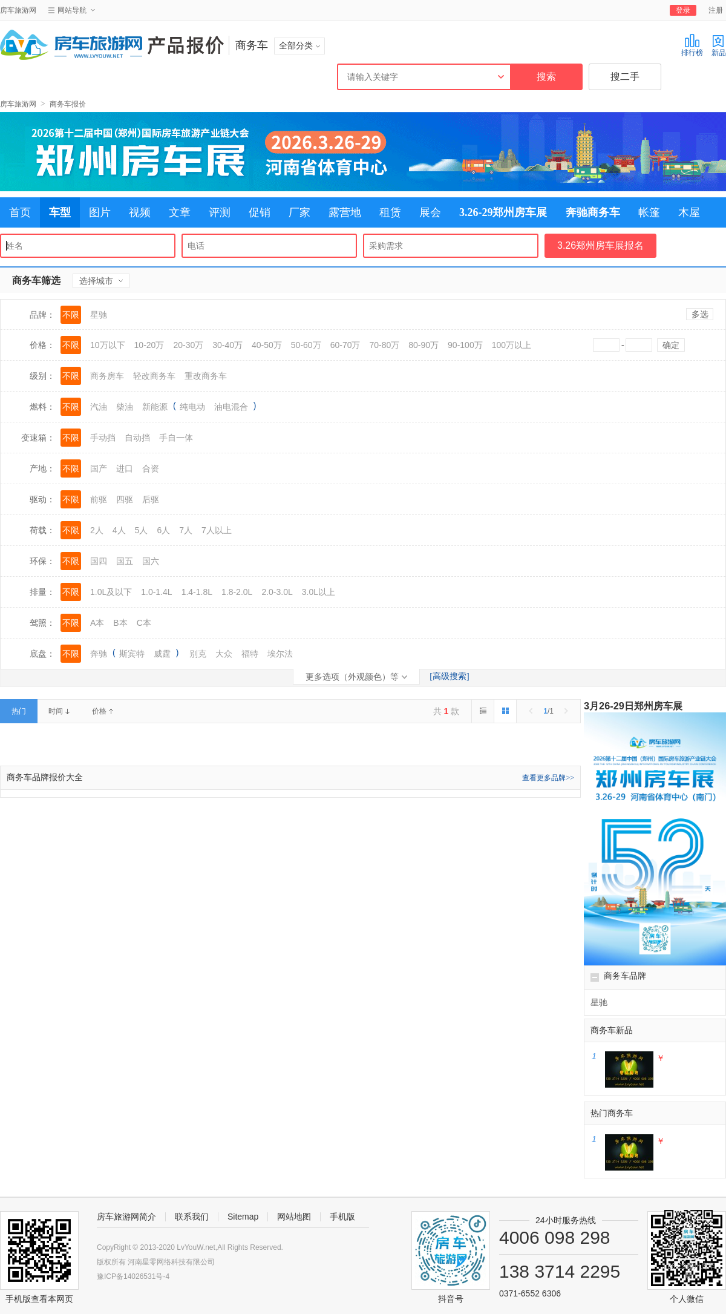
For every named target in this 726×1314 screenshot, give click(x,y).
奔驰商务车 (593, 212)
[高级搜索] (449, 676)
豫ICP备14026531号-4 (133, 1276)
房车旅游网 (18, 10)
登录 (683, 10)
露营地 (345, 212)
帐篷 (649, 212)
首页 (20, 212)
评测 (220, 212)
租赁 (390, 212)
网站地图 (294, 1216)
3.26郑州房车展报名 (600, 245)
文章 (180, 212)
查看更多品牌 (548, 778)
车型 (60, 212)
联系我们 (192, 1216)
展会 (430, 212)
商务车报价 (68, 104)
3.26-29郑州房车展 (503, 212)
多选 (700, 314)
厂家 (299, 212)
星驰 (598, 1002)
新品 (718, 45)
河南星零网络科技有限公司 (171, 1262)
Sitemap (242, 1216)
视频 (140, 212)
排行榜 (692, 45)
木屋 (689, 212)
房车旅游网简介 (126, 1216)
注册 (715, 10)
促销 (259, 212)
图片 (100, 212)
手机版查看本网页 (39, 1299)
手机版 (342, 1216)
